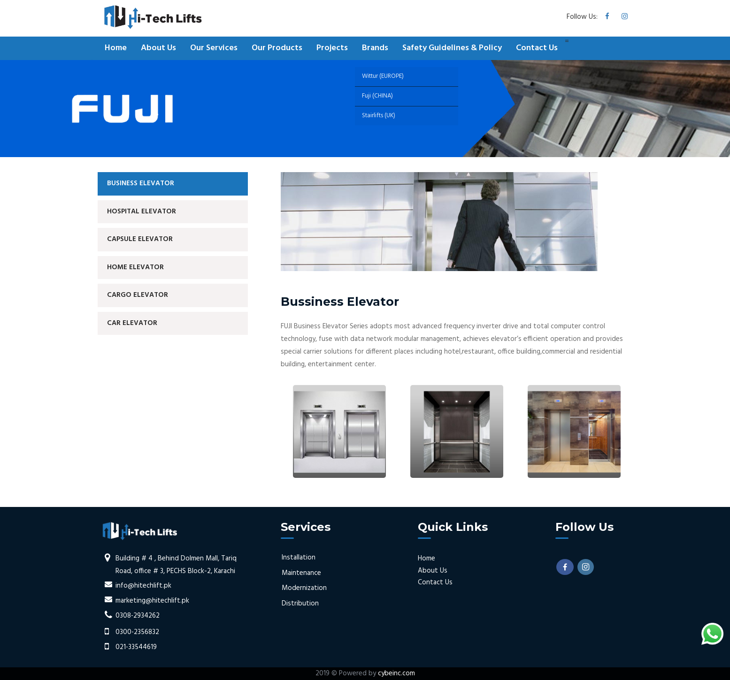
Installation (298, 557)
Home (116, 48)
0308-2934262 (137, 615)
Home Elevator (135, 267)
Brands (375, 48)
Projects (332, 48)
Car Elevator (132, 323)
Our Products (277, 48)
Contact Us (537, 48)
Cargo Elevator (137, 295)
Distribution (300, 603)
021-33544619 (136, 647)
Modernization (304, 588)
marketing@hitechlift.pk (152, 600)
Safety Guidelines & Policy (452, 48)
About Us (158, 48)
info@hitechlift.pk (143, 585)
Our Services (214, 48)
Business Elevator (140, 183)
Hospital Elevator (141, 211)
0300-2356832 (137, 632)
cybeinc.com (396, 673)
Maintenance (301, 573)
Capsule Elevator (140, 239)
